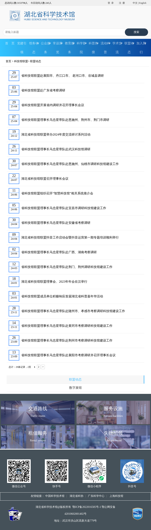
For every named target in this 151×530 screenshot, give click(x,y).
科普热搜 (94, 48)
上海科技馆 (116, 495)
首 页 (10, 43)
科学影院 (82, 48)
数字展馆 (75, 387)
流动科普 (106, 48)
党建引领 (22, 48)
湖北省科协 (76, 495)
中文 (135, 3)
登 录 (111, 3)
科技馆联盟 (21, 61)
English (142, 3)
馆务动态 (34, 48)
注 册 (122, 3)
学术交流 (117, 48)
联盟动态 (129, 48)
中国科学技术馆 (54, 495)
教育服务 (70, 48)
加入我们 (141, 48)
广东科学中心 (96, 495)
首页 (8, 61)
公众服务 (46, 48)
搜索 (136, 32)
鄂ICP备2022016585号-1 (86, 506)
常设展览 (58, 48)
